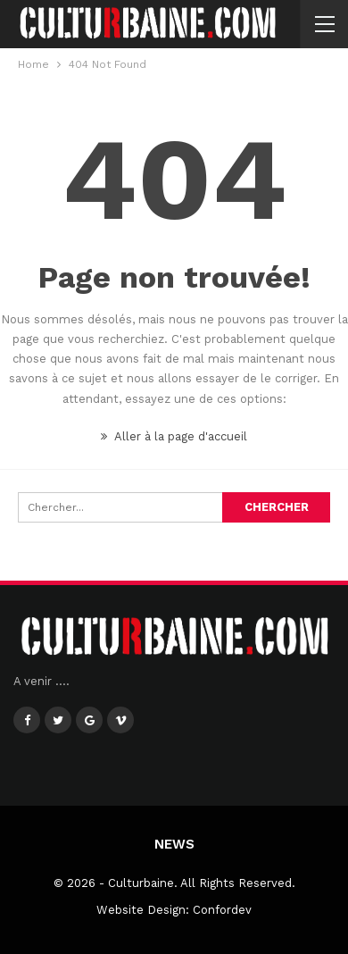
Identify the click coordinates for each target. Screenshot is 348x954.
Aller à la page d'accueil (174, 436)
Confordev (222, 909)
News (174, 844)
